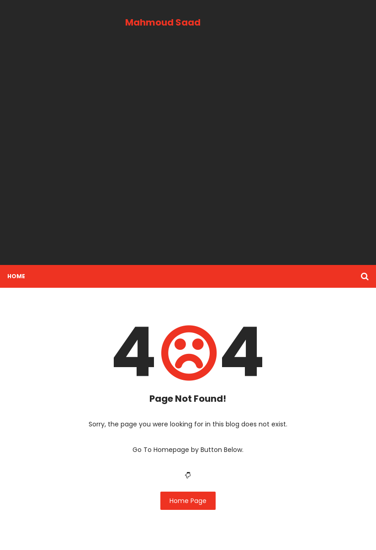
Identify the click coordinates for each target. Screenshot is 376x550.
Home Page (188, 500)
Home (16, 276)
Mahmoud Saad (163, 22)
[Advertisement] (187, 156)
